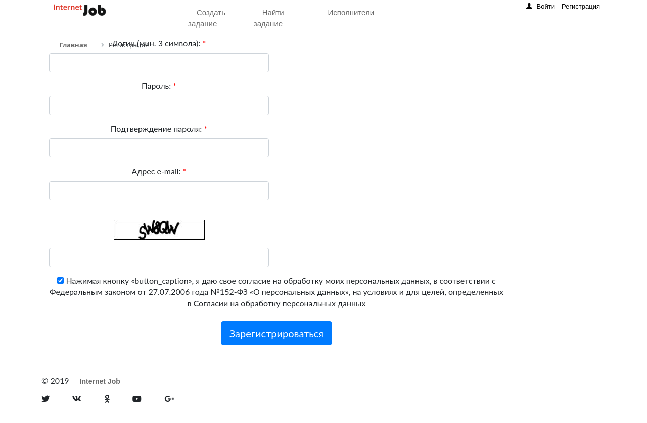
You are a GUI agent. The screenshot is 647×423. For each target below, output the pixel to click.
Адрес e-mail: (158, 171)
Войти (546, 6)
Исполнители (351, 12)
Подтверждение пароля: (159, 128)
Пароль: (159, 85)
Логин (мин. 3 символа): (159, 43)
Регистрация (581, 6)
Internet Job (100, 381)
